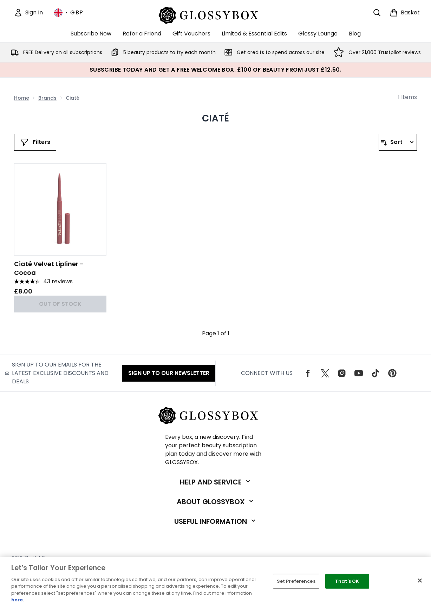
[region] (215, 582)
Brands (47, 97)
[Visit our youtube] (358, 373)
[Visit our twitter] (324, 373)
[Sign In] (28, 13)
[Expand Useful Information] (215, 521)
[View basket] (405, 12)
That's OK (347, 581)
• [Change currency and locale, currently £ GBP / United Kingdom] (69, 12)
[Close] (419, 580)
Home (21, 97)
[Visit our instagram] (341, 373)
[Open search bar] (377, 12)
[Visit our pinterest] (392, 373)
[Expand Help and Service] (216, 482)
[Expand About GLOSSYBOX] (216, 501)
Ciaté (215, 118)
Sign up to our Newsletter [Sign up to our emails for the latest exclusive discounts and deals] (168, 373)
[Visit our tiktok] (375, 373)
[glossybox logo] (215, 14)
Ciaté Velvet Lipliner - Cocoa (49, 268)
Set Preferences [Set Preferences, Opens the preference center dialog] (296, 581)
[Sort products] (398, 142)
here (17, 599)
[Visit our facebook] (308, 373)
